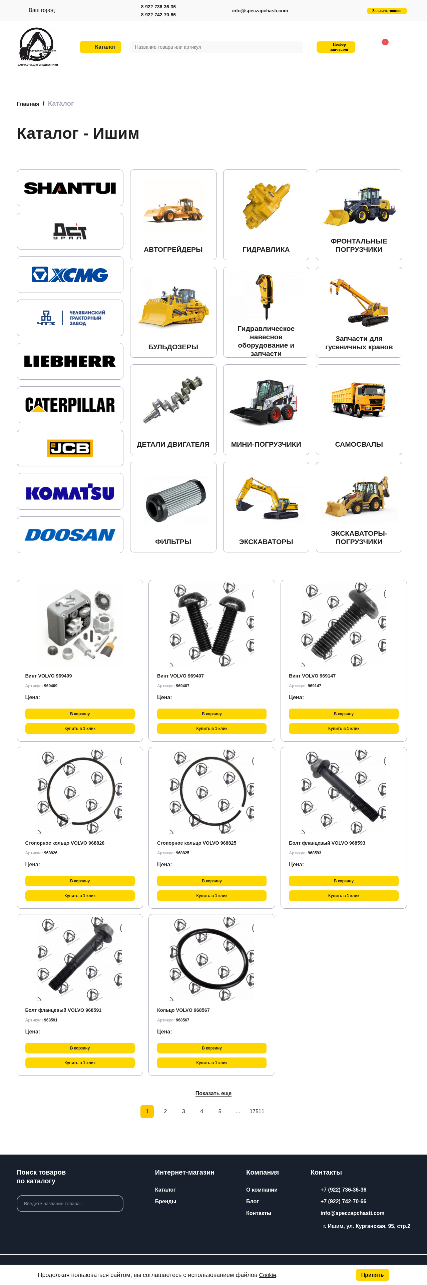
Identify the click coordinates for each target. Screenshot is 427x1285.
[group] (70, 187)
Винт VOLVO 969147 (315, 675)
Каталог (165, 1190)
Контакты (258, 1213)
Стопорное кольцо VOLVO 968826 (69, 842)
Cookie (268, 1275)
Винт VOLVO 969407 (183, 675)
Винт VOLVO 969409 (51, 675)
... (238, 1111)
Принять (372, 1275)
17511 (256, 1111)
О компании (262, 1190)
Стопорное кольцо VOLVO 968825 (201, 842)
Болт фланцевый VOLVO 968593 (331, 842)
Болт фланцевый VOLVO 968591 (67, 1009)
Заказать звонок (387, 10)
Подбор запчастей (335, 47)
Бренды (165, 1201)
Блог (252, 1201)
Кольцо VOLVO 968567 (186, 1009)
